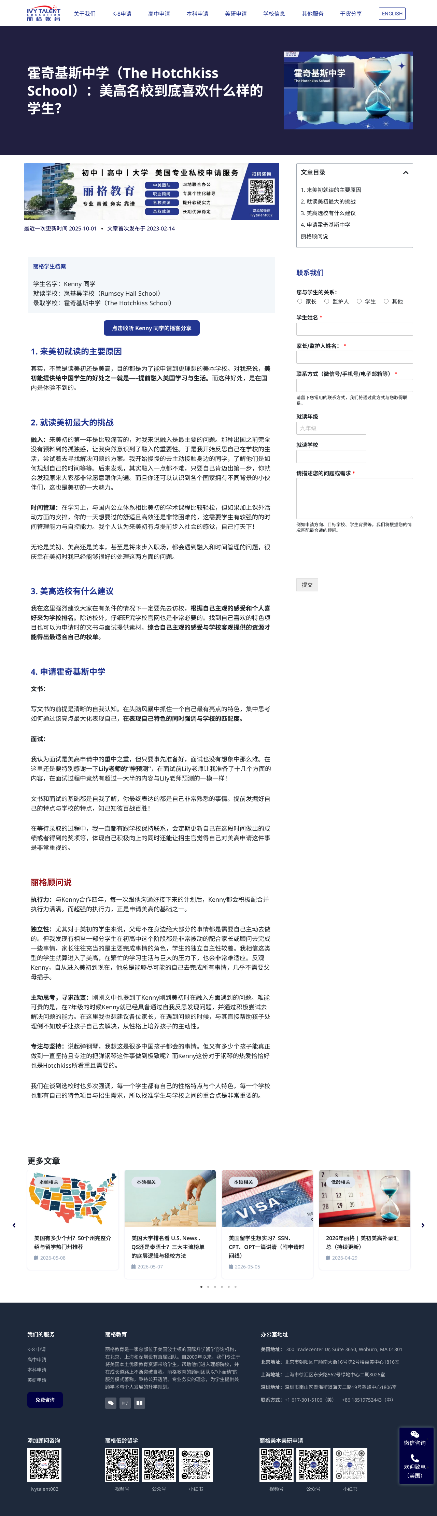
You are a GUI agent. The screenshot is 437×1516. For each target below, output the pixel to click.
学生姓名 (309, 317)
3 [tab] (215, 1286)
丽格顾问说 (314, 236)
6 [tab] (235, 1286)
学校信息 (275, 13)
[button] (406, 172)
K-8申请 (123, 13)
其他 (397, 301)
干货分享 (352, 13)
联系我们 (310, 272)
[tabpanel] (73, 1221)
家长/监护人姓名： (321, 345)
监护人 (341, 301)
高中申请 (160, 13)
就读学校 (307, 444)
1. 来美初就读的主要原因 (331, 190)
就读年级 (307, 416)
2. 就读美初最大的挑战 (328, 201)
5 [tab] (228, 1286)
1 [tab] (201, 1286)
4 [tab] (221, 1286)
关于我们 (86, 13)
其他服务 (314, 13)
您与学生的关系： (318, 292)
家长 (311, 301)
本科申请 (199, 13)
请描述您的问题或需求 (325, 473)
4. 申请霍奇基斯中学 (325, 224)
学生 (370, 301)
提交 (307, 584)
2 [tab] (208, 1286)
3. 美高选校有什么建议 (328, 213)
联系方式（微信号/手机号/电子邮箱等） (346, 373)
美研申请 (237, 13)
